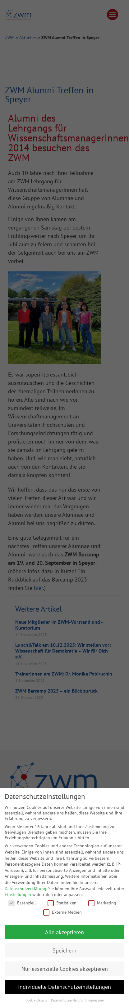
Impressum (95, 1000)
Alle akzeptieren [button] (64, 932)
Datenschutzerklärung (25, 888)
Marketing (102, 903)
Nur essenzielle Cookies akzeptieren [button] (64, 968)
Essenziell (22, 903)
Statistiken (62, 903)
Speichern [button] (64, 950)
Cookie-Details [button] (36, 1000)
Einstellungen (18, 894)
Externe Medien (62, 912)
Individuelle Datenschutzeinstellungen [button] (64, 986)
